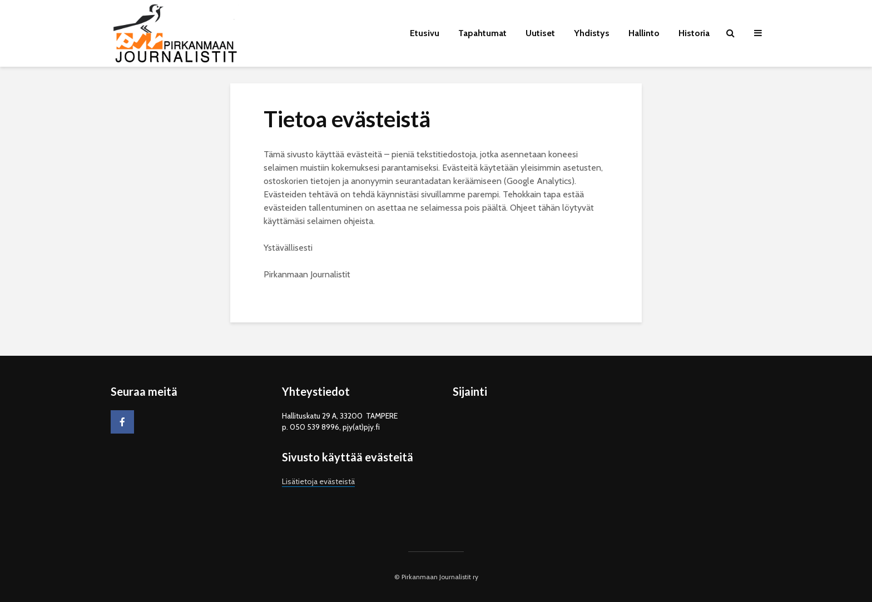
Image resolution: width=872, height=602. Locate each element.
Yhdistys (592, 33)
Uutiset (540, 33)
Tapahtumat (482, 33)
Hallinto (644, 33)
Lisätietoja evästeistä (318, 481)
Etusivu (424, 33)
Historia (694, 33)
